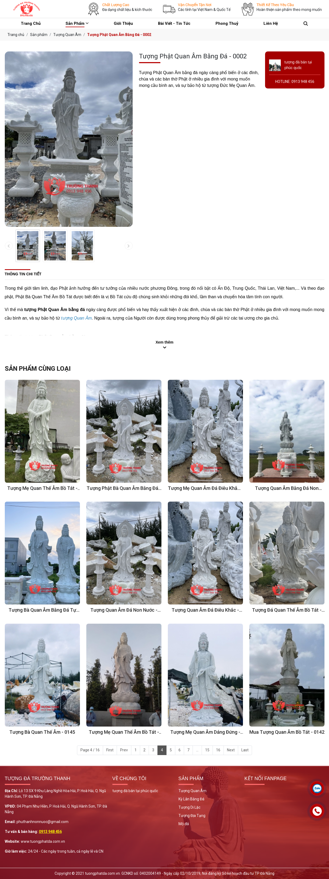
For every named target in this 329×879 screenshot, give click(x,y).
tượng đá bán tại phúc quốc (135, 791)
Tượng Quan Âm (192, 791)
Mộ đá (183, 824)
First (109, 750)
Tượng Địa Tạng (191, 815)
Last (245, 750)
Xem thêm (164, 342)
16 (218, 750)
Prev (124, 750)
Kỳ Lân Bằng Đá (191, 799)
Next (231, 750)
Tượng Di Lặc (189, 807)
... (197, 750)
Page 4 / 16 (90, 750)
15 (207, 750)
